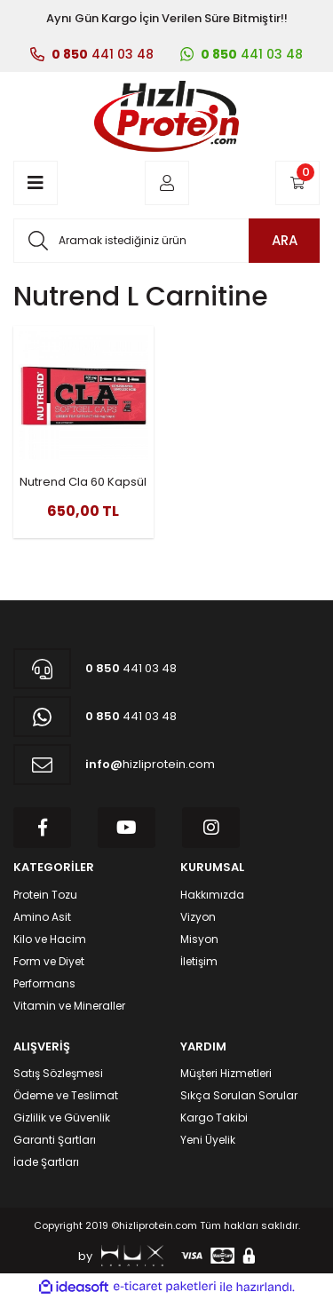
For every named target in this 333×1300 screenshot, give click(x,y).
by (120, 1255)
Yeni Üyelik (207, 1139)
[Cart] (297, 183)
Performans (44, 983)
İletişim (199, 961)
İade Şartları (46, 1161)
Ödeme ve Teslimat (65, 1095)
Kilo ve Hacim (49, 939)
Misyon (199, 939)
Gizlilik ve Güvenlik (61, 1117)
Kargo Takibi (214, 1117)
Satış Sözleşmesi (58, 1073)
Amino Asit (42, 916)
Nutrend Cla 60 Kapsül (83, 481)
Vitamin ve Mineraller (69, 1005)
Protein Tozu (45, 894)
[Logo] (166, 116)
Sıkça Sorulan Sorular (238, 1095)
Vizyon (198, 916)
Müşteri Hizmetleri (226, 1073)
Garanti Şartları (54, 1139)
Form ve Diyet (48, 961)
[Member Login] (167, 183)
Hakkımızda (212, 894)
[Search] (166, 240)
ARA (284, 240)
